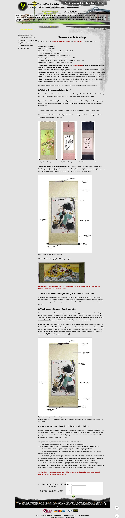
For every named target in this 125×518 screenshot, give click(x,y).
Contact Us (59, 502)
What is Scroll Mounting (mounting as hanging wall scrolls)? (55, 51)
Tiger (90, 15)
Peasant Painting (42, 19)
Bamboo (77, 17)
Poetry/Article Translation (32, 21)
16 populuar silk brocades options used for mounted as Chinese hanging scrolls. (61, 60)
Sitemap (98, 502)
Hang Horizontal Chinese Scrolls (27, 40)
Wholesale (93, 19)
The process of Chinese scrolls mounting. (50, 53)
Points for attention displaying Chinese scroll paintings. (54, 55)
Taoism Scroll (65, 76)
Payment (52, 502)
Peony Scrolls (80, 74)
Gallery (18, 502)
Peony (58, 17)
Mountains (46, 15)
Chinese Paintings (44, 26)
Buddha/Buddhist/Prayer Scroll (52, 72)
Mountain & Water (55, 15)
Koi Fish (26, 15)
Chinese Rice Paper (23, 48)
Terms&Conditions (69, 502)
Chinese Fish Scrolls (59, 79)
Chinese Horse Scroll (75, 76)
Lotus (72, 17)
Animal (76, 15)
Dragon (81, 15)
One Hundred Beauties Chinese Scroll (93, 76)
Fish (22, 15)
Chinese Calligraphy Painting (26, 37)
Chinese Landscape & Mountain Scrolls (82, 70)
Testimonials (44, 502)
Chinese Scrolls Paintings (25, 35)
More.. (31, 15)
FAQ (104, 502)
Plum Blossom (64, 17)
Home (17, 15)
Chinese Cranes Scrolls (45, 79)
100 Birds (87, 17)
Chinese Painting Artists (66, 19)
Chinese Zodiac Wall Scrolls (69, 72)
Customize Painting (82, 19)
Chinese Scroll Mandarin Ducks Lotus (49, 76)
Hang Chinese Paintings (25, 43)
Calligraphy (99, 17)
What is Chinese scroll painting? (47, 48)
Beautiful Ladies (26, 17)
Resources (90, 502)
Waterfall (64, 15)
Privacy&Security (81, 502)
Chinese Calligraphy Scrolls (62, 70)
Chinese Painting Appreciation (30, 502)
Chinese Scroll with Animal (67, 74)
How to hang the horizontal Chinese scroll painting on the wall (56, 58)
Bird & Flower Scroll (84, 72)
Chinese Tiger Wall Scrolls (46, 70)
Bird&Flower (51, 17)
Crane (82, 17)
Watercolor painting (29, 19)
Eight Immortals (36, 17)
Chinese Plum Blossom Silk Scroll (94, 74)
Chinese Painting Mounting (25, 45)
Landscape (38, 15)
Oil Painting (67, 504)
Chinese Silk (53, 19)
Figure (18, 17)
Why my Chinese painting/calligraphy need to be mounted (55, 62)
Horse (86, 15)
